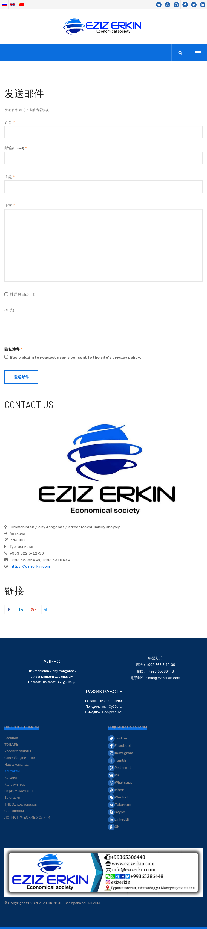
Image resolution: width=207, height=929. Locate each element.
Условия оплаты (17, 751)
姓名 (9, 122)
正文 (9, 205)
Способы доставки (19, 758)
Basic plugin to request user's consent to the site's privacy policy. (72, 357)
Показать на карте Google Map (51, 682)
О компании (14, 811)
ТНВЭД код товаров (20, 804)
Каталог (10, 777)
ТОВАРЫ (11, 744)
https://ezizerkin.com (30, 566)
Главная (11, 738)
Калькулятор (14, 784)
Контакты (12, 771)
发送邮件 (21, 376)
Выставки (12, 797)
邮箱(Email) (15, 148)
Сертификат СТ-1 (19, 791)
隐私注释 (12, 349)
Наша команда (16, 764)
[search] (180, 52)
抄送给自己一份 (23, 294)
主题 (9, 177)
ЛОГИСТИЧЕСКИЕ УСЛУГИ (27, 817)
